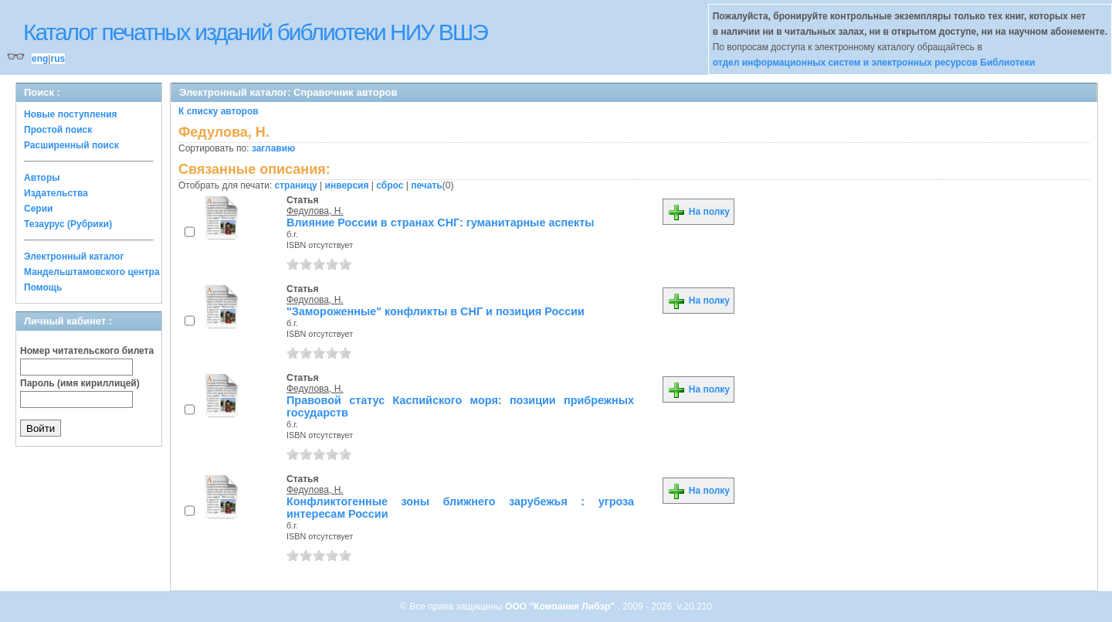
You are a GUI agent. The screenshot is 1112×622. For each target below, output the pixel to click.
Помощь (43, 287)
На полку (698, 211)
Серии (38, 208)
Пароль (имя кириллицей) (80, 383)
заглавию (273, 148)
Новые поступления (70, 114)
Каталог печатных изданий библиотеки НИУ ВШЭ (255, 32)
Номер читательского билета (87, 350)
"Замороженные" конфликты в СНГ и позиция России (435, 311)
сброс (389, 185)
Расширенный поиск (71, 145)
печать (426, 185)
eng (40, 58)
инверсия (347, 185)
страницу (296, 185)
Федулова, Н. (315, 211)
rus (57, 58)
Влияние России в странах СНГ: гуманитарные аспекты (440, 222)
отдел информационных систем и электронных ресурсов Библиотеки (874, 62)
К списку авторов (218, 111)
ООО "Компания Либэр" (561, 606)
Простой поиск (58, 129)
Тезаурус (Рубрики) (68, 224)
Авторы (42, 177)
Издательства (56, 193)
